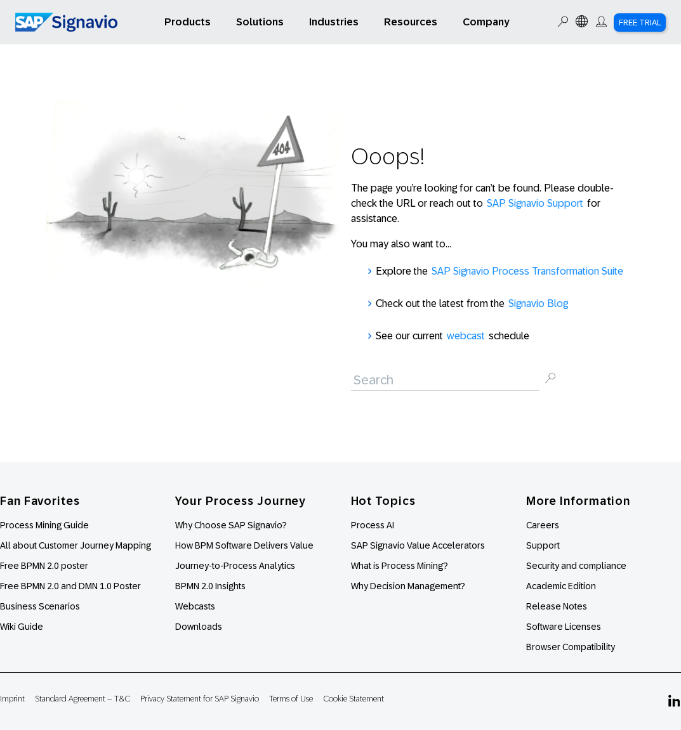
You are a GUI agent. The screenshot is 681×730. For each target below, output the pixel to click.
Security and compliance (576, 566)
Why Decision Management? (408, 586)
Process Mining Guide (44, 525)
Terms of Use (291, 698)
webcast (466, 335)
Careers (542, 525)
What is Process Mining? (399, 566)
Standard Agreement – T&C (82, 698)
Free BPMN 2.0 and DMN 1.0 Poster (70, 586)
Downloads (198, 627)
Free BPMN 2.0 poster (44, 566)
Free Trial (640, 22)
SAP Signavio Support (535, 203)
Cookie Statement (353, 698)
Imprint (12, 698)
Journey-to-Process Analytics (236, 566)
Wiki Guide (21, 627)
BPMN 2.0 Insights (210, 586)
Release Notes (556, 606)
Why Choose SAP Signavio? (231, 525)
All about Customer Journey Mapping (75, 545)
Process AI (372, 525)
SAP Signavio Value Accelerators (418, 545)
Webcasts (195, 606)
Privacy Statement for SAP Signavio (199, 698)
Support (543, 545)
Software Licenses (563, 627)
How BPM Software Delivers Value (244, 545)
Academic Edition (561, 586)
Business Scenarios (40, 606)
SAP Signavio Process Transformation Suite (527, 271)
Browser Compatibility (570, 647)
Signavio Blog (538, 303)
